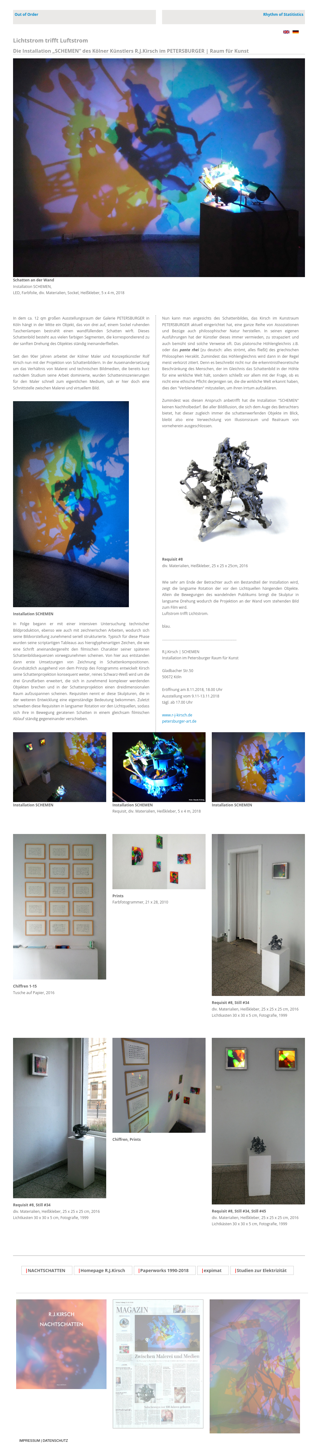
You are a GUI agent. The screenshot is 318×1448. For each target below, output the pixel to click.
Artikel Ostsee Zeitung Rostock (158, 1429)
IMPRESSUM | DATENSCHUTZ (46, 1289)
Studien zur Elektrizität (260, 1270)
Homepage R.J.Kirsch (101, 1270)
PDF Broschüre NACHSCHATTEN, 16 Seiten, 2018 (61, 1389)
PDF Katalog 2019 (255, 1434)
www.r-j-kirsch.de (177, 715)
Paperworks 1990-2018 (163, 1270)
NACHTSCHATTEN (45, 1270)
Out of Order (26, 14)
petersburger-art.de (179, 721)
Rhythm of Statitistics (283, 14)
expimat (211, 1270)
